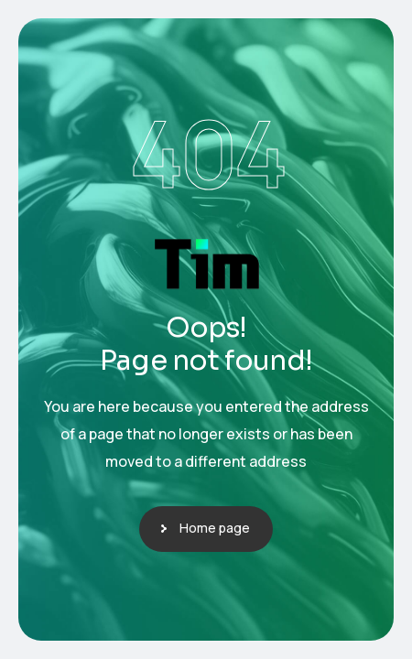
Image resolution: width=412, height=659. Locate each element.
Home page (214, 527)
